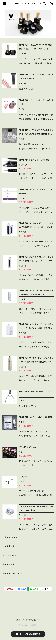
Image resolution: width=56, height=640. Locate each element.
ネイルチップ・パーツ (12, 573)
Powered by (28, 625)
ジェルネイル (8, 546)
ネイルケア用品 (9, 564)
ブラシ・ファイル (9, 555)
